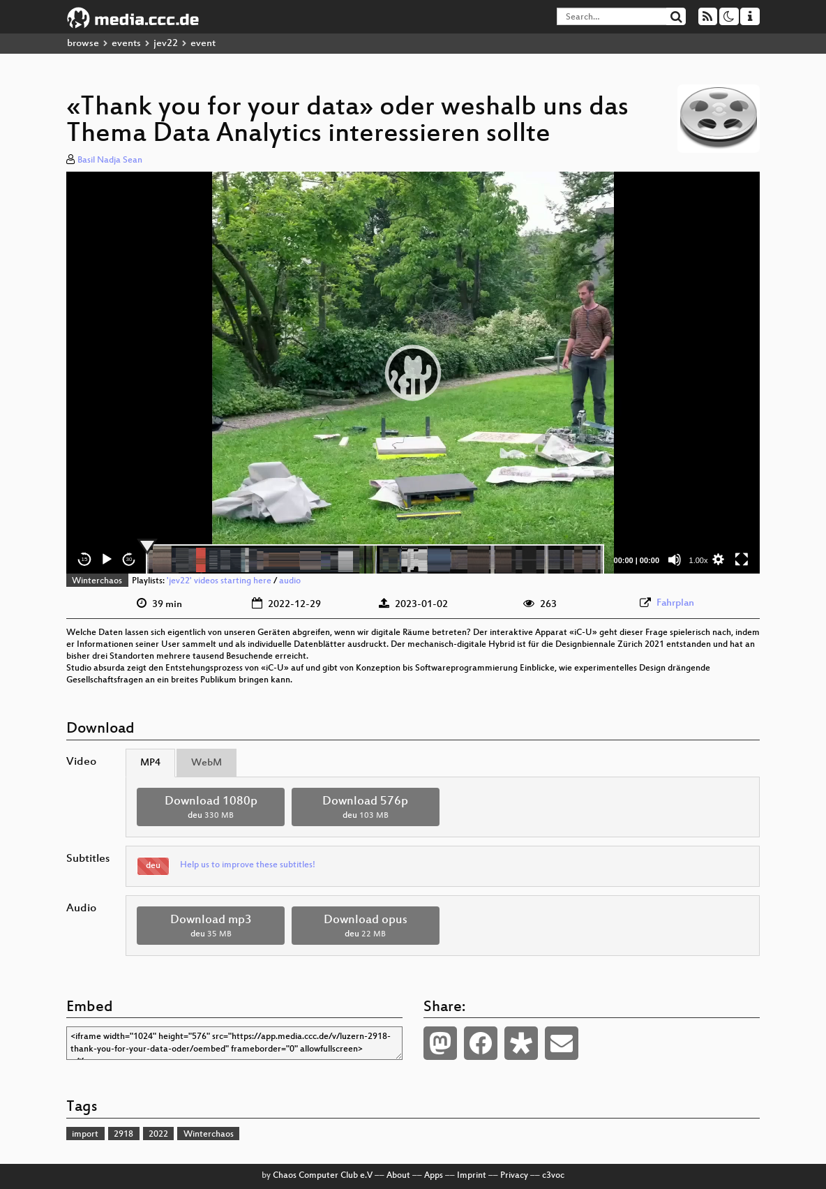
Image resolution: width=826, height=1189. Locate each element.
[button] (413, 372)
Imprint (471, 1176)
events (126, 44)
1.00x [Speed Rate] (698, 560)
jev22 (165, 44)
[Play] (107, 560)
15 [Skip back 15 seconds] (85, 559)
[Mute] (675, 560)
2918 (123, 1134)
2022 (158, 1134)
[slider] (375, 560)
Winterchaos (97, 581)
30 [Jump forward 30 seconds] (129, 559)
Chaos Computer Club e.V (323, 1176)
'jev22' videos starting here (219, 581)
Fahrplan (675, 603)
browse (83, 44)
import (85, 1134)
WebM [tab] (206, 763)
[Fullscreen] (742, 560)
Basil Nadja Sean (109, 160)
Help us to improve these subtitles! (247, 865)
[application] (413, 373)
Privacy (514, 1176)
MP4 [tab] (150, 763)
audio (290, 581)
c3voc (553, 1176)
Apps (433, 1176)
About (398, 1176)
